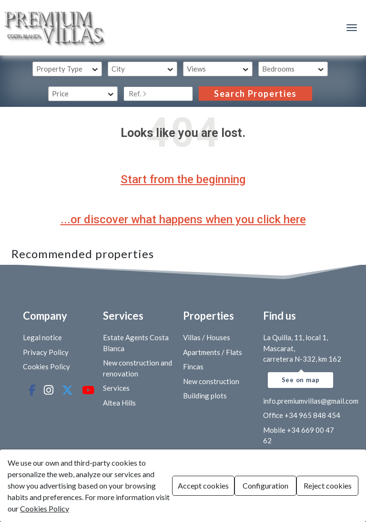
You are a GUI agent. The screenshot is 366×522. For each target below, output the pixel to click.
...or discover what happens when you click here (183, 219)
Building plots (205, 395)
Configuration (265, 485)
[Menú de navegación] (352, 27)
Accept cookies (203, 485)
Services (116, 388)
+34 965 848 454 (312, 415)
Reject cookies (328, 485)
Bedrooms (278, 68)
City (118, 68)
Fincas (193, 366)
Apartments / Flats (212, 352)
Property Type (59, 68)
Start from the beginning (183, 179)
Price (60, 93)
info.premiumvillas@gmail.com (310, 401)
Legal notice (42, 337)
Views (196, 68)
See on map (301, 380)
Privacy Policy (46, 352)
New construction (211, 381)
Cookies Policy (46, 366)
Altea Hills (119, 402)
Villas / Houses (206, 337)
